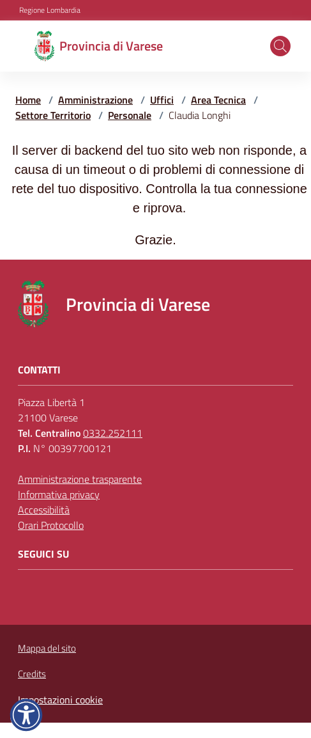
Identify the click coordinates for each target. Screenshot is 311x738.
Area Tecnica (218, 99)
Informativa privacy (59, 494)
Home (28, 99)
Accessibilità (44, 509)
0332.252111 (112, 433)
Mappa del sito (47, 648)
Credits (32, 674)
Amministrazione (95, 99)
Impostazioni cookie (60, 699)
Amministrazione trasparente (80, 479)
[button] (280, 46)
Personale (129, 115)
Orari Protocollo (51, 525)
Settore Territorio (53, 115)
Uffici (162, 99)
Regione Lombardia (49, 10)
